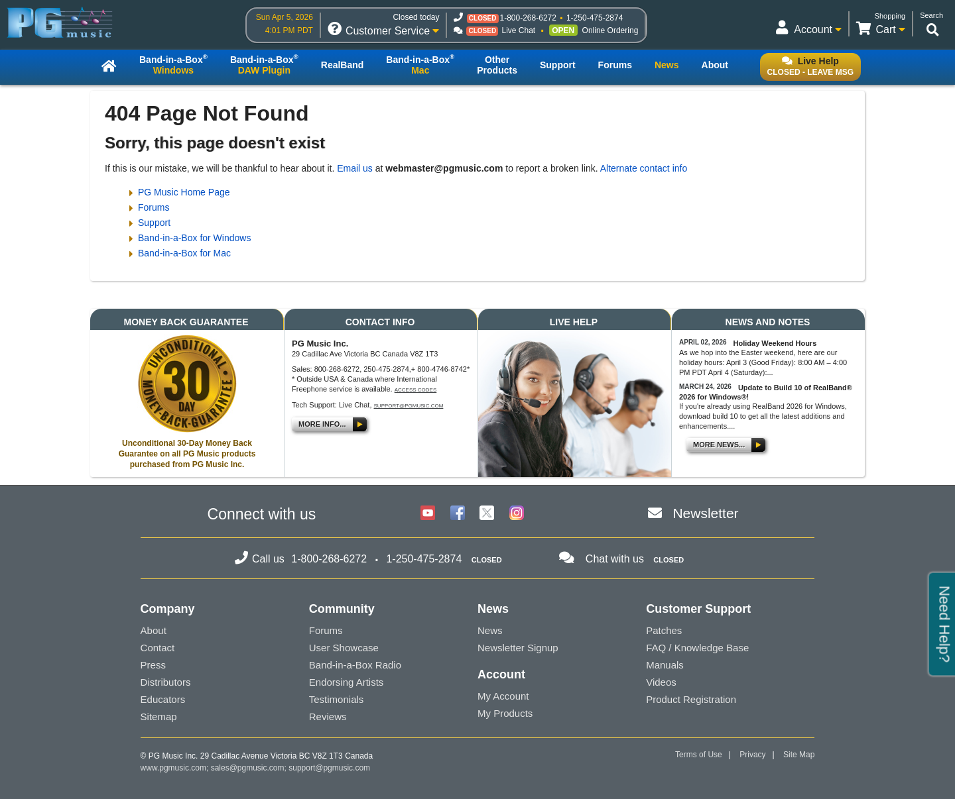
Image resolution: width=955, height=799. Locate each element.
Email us (355, 168)
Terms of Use (698, 754)
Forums (153, 207)
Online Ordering (610, 30)
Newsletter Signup (518, 647)
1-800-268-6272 (528, 18)
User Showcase (344, 647)
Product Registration (691, 699)
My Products (505, 713)
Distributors (166, 682)
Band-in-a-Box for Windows (194, 238)
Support (154, 222)
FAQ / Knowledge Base (697, 647)
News (490, 630)
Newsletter (705, 513)
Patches (664, 630)
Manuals (665, 664)
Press (153, 664)
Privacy (752, 754)
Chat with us (615, 558)
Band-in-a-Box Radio (355, 664)
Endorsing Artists (346, 682)
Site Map (798, 754)
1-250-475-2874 (594, 18)
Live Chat (519, 30)
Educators (163, 699)
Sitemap (159, 716)
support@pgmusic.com (409, 406)
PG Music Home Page (184, 192)
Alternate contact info (644, 168)
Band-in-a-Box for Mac (184, 253)
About (153, 630)
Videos (661, 682)
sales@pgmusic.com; (250, 767)
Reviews (328, 716)
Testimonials (336, 699)
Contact (158, 647)
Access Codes (416, 390)
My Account (503, 696)
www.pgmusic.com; (175, 767)
